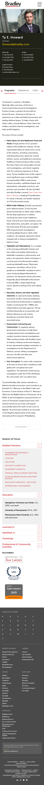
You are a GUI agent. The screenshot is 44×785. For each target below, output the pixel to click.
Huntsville (5, 691)
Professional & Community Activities (16, 545)
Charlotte (5, 680)
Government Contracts (15, 469)
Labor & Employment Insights (9, 734)
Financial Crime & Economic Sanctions (21, 473)
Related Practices (11, 445)
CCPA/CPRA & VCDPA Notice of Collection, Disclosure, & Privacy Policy (21, 766)
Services (25, 678)
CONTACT (22, 762)
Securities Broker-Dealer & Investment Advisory (21, 477)
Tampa (4, 703)
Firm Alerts (5, 659)
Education (7, 495)
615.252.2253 (8, 70)
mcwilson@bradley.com (10, 72)
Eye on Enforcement (9, 722)
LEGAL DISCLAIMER (21, 763)
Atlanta (4, 675)
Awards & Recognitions (9, 652)
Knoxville (5, 696)
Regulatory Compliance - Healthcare (20, 482)
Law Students (26, 654)
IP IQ (4, 728)
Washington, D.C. (8, 706)
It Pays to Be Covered (9, 731)
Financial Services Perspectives (8, 725)
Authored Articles (8, 654)
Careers (24, 652)
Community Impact (28, 688)
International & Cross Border (17, 486)
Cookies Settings (21, 773)
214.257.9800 (28, 55)
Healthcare (10, 462)
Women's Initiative (28, 683)
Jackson (5, 693)
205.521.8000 (31, 762)
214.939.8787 (28, 60)
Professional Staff (27, 659)
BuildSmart (6, 717)
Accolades (25, 691)
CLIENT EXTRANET (12, 762)
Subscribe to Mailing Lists (11, 751)
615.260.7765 (9, 57)
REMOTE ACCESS (26, 770)
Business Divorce (7, 719)
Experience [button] (23, 90)
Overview (25, 675)
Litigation (9, 458)
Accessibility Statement (12, 770)
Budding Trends (7, 714)
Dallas (24, 52)
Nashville (5, 52)
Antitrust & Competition (15, 465)
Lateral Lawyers (27, 657)
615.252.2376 (8, 55)
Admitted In (8, 532)
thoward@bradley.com (15, 44)
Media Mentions (7, 664)
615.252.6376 (8, 60)
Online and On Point (8, 738)
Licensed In (8, 527)
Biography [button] (9, 90)
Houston (5, 688)
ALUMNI (35, 770)
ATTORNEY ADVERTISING (29, 772)
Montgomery (6, 698)
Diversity (25, 680)
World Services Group (13, 772)
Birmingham (6, 678)
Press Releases (7, 667)
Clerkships (7, 538)
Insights (4, 662)
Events (4, 657)
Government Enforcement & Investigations (17, 453)
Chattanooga (6, 683)
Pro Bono (25, 685)
